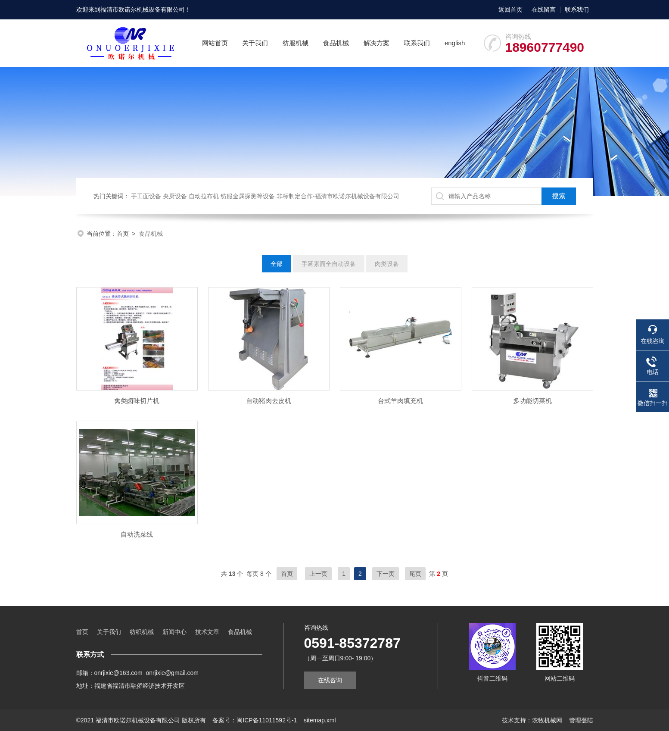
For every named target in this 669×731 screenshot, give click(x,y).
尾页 (415, 573)
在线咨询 (330, 680)
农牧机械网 (547, 720)
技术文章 (207, 631)
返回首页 (510, 9)
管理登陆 (581, 720)
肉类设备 (387, 263)
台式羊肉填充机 (400, 400)
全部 (277, 263)
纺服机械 (295, 43)
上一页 (318, 573)
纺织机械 (142, 631)
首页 (123, 233)
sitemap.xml (320, 720)
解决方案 (376, 43)
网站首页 (215, 43)
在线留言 (544, 9)
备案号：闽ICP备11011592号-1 (254, 720)
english (455, 43)
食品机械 (336, 43)
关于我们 (255, 43)
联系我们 (577, 9)
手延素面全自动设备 (329, 263)
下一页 (386, 573)
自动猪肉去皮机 (268, 400)
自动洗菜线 (137, 534)
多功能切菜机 (532, 400)
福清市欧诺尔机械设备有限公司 (142, 9)
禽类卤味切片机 (136, 400)
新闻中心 (174, 631)
